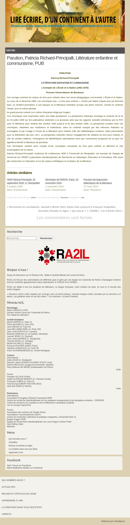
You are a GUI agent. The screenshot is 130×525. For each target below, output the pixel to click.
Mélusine (11, 426)
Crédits (6, 514)
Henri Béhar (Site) (15, 424)
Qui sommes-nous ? (18, 439)
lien (83, 197)
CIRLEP (60, 282)
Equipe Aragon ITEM (16, 419)
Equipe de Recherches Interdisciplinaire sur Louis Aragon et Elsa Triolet (39, 422)
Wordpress (119, 521)
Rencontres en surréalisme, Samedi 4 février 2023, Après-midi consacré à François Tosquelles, (61, 206)
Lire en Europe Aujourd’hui (19, 405)
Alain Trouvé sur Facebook (19, 465)
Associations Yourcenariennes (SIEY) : (24, 414)
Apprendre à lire (16, 452)
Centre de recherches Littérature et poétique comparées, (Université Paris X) (41, 417)
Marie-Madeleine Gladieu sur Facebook (24, 468)
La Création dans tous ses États (23, 449)
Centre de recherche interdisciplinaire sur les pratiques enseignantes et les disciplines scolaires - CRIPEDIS (55, 400)
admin (33, 197)
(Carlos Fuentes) (70, 296)
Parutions (10, 50)
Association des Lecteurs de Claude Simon (26, 412)
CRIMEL (73, 282)
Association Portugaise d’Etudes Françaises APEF (29, 398)
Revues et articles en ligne (20, 445)
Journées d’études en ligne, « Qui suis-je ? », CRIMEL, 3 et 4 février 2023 (80, 210)
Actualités (13, 442)
